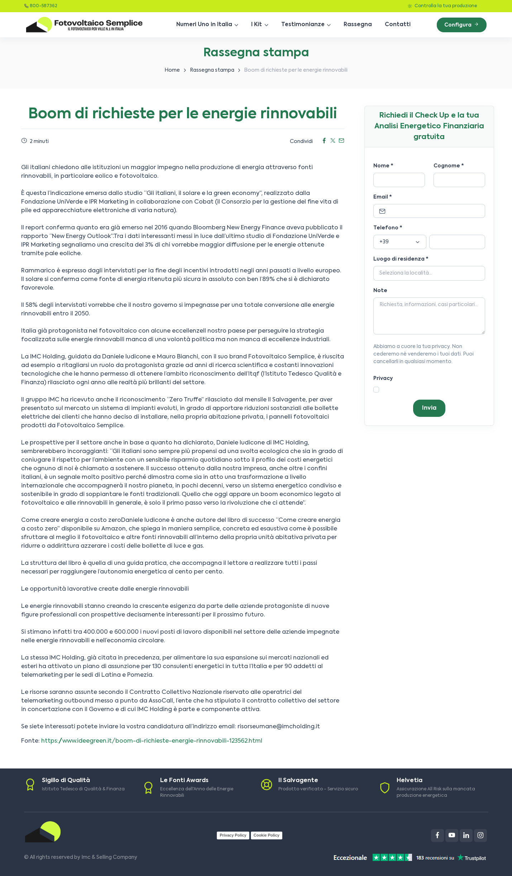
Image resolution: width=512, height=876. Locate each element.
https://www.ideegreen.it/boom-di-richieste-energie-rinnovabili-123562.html (151, 741)
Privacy (383, 378)
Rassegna (358, 24)
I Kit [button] (256, 24)
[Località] (429, 273)
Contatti (398, 24)
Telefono (387, 227)
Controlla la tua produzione (442, 6)
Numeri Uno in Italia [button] (204, 24)
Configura (461, 25)
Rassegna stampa (212, 70)
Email (382, 197)
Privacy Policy (233, 835)
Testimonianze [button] (303, 24)
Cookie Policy (266, 835)
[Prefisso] (399, 242)
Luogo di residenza (401, 259)
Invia (429, 408)
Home (172, 70)
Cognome (449, 165)
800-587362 (43, 6)
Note (380, 290)
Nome (383, 165)
